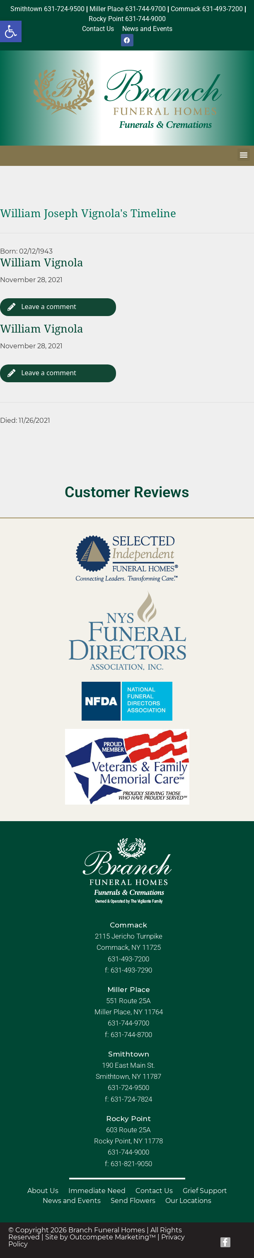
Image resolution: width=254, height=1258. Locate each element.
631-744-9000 (128, 1152)
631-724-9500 (128, 1087)
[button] (11, 31)
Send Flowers (133, 1201)
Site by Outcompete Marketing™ (100, 1237)
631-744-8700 (131, 1034)
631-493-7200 (128, 959)
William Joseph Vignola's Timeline (88, 213)
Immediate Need (97, 1191)
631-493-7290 (131, 970)
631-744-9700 (128, 1023)
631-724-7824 (131, 1099)
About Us (42, 1191)
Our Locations (188, 1201)
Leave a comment (41, 306)
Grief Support (205, 1191)
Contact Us (154, 1191)
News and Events (72, 1201)
